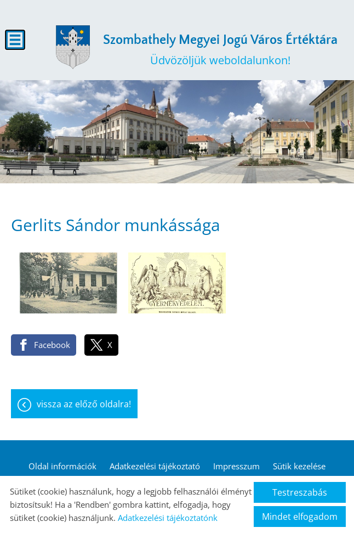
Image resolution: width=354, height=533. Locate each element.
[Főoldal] (73, 47)
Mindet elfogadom (300, 516)
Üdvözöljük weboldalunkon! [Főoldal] (220, 50)
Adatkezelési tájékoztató (155, 466)
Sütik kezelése (299, 466)
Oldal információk (62, 466)
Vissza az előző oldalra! (84, 404)
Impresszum (236, 466)
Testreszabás (299, 492)
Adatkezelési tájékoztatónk (168, 517)
